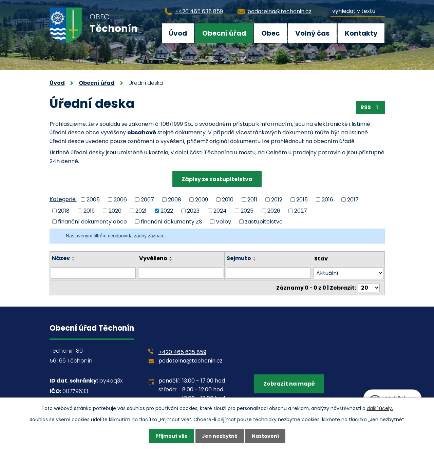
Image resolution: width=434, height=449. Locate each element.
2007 (147, 199)
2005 (93, 199)
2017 (353, 199)
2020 (115, 210)
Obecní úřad (224, 33)
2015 (302, 199)
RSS (370, 107)
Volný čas (312, 33)
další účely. (380, 408)
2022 (167, 210)
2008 (174, 199)
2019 (89, 210)
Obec (270, 33)
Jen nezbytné (220, 436)
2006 (120, 199)
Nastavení (265, 436)
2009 (201, 199)
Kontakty (361, 33)
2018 (64, 210)
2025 (247, 210)
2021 (141, 210)
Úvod (178, 33)
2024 (220, 210)
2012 (276, 199)
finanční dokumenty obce (92, 222)
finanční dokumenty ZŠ (171, 222)
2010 (227, 199)
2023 (193, 210)
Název (61, 258)
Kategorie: (63, 199)
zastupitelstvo (264, 222)
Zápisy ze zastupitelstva (217, 179)
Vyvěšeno (153, 258)
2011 (252, 199)
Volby (223, 222)
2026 (273, 210)
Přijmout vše (171, 436)
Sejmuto (239, 258)
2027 (300, 210)
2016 (327, 199)
